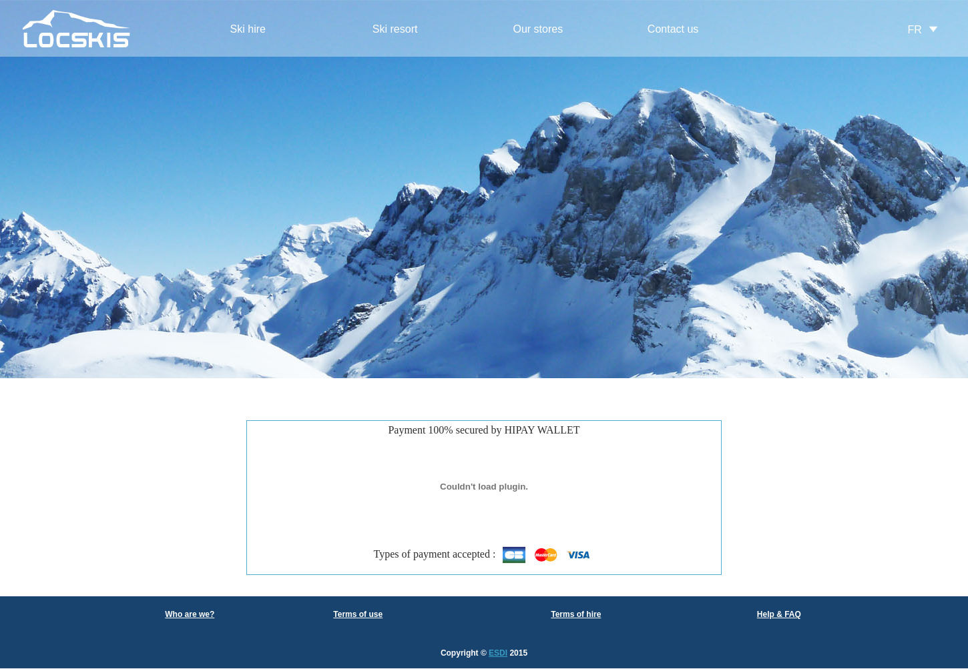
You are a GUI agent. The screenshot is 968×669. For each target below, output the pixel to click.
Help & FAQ (779, 614)
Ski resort (395, 29)
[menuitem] (247, 29)
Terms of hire (576, 614)
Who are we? (189, 614)
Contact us (673, 29)
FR (915, 29)
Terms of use (358, 614)
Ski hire (248, 29)
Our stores (538, 29)
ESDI (498, 653)
